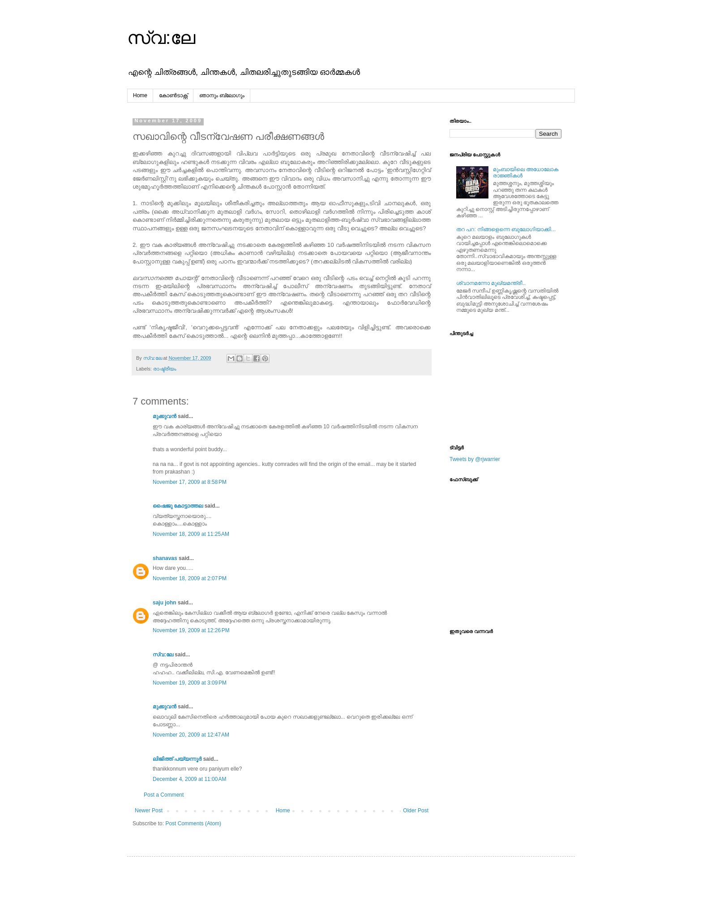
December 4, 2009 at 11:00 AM (189, 779)
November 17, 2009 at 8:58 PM (190, 482)
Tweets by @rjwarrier (474, 459)
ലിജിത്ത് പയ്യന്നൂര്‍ (177, 759)
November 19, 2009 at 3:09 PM (190, 683)
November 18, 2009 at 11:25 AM (191, 534)
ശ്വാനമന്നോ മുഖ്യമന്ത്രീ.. (491, 283)
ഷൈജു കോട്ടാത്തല (178, 506)
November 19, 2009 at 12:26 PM (191, 630)
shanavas (165, 558)
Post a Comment (164, 795)
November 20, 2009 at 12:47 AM (191, 735)
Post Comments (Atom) (193, 823)
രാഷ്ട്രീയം (164, 368)
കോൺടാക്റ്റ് (173, 95)
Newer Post (149, 810)
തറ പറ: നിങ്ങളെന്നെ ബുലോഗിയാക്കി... (506, 229)
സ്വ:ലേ (161, 37)
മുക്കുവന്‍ (164, 416)
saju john (164, 602)
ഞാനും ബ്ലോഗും (221, 95)
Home (140, 95)
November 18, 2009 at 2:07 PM (190, 578)
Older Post (415, 810)
